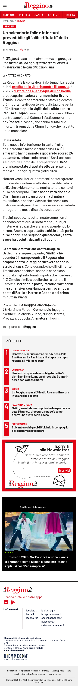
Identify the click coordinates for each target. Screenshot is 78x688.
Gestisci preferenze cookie (33, 674)
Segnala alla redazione (29, 670)
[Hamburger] (5, 6)
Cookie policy (58, 670)
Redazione (12, 670)
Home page (8, 21)
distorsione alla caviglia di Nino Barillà (42, 91)
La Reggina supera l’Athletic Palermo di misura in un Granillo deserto (40, 393)
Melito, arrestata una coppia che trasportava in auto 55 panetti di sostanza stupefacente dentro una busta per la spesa (41, 411)
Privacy (45, 670)
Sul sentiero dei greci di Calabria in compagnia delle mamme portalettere (40, 428)
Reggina (21, 21)
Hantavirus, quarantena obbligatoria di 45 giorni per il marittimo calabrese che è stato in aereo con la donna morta (40, 376)
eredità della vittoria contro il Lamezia (40, 86)
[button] (71, 22)
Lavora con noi (54, 674)
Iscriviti (64, 470)
